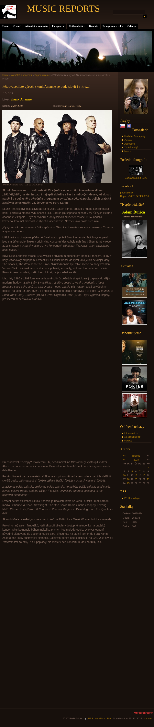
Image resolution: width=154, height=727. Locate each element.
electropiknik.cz (132, 437)
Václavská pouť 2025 (136, 178)
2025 (136, 459)
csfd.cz (128, 440)
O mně (17, 26)
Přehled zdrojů (131, 498)
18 (128, 479)
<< (124, 455)
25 (128, 483)
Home (5, 26)
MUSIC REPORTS (63, 8)
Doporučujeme (42, 75)
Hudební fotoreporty (134, 136)
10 (124, 475)
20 (136, 479)
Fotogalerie (58, 26)
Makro (127, 151)
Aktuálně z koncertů (36, 26)
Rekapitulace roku (113, 26)
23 (148, 479)
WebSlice (100, 718)
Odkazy (131, 26)
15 (144, 475)
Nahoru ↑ (148, 718)
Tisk (109, 718)
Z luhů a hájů (131, 147)
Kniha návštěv (77, 26)
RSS (90, 718)
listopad (136, 455)
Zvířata (128, 140)
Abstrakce (129, 143)
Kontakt (93, 26)
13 (136, 475)
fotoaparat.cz (131, 433)
